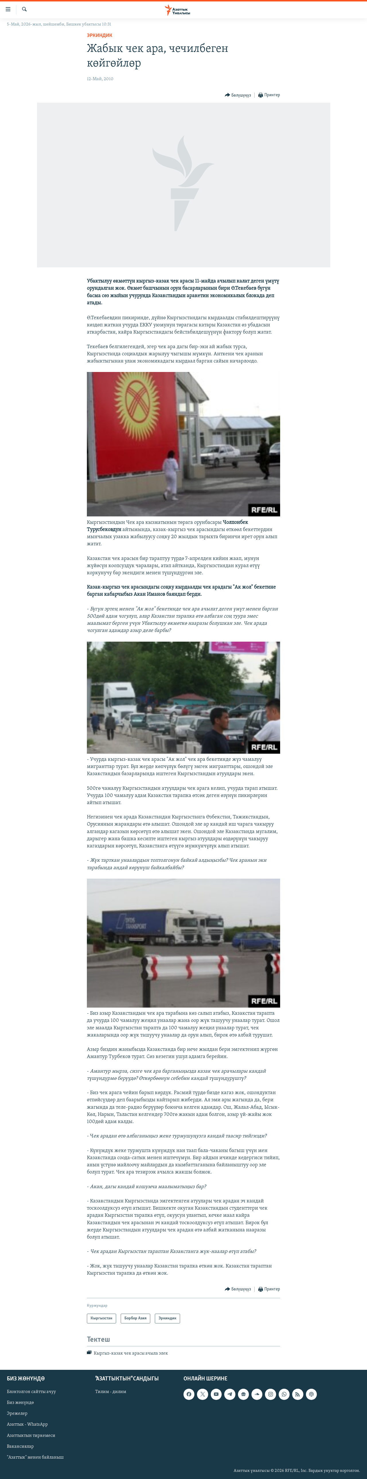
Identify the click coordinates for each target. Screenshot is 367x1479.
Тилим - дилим (110, 1392)
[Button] (238, 95)
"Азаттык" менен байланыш (35, 1457)
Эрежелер (17, 1413)
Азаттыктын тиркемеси (31, 1435)
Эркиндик (99, 35)
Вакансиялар (20, 1446)
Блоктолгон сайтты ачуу (31, 1392)
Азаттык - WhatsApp (27, 1424)
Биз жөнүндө (20, 1402)
